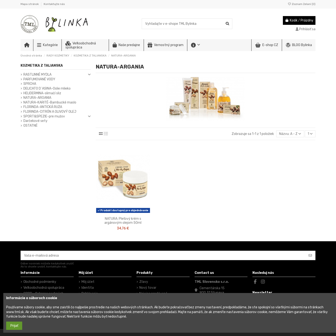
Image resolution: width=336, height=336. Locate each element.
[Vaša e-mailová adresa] (163, 255)
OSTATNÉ (30, 126)
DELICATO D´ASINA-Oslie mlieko (47, 88)
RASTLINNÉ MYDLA (37, 75)
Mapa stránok (30, 4)
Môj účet (87, 282)
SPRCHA (29, 84)
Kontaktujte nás (54, 4)
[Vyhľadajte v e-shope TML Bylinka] (227, 23)
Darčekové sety (35, 121)
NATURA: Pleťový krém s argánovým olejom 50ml (122, 221)
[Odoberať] (310, 255)
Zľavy (143, 282)
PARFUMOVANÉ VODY (39, 79)
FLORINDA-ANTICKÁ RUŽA (42, 107)
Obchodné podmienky (39, 282)
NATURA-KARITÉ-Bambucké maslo (49, 102)
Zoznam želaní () (301, 4)
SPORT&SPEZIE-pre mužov (44, 116)
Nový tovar (147, 288)
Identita (87, 288)
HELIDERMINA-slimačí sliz (42, 93)
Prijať (14, 326)
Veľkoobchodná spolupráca (43, 288)
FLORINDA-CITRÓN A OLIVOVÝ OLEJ (49, 112)
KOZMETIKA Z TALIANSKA (42, 66)
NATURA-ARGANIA (37, 98)
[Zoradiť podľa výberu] (290, 133)
